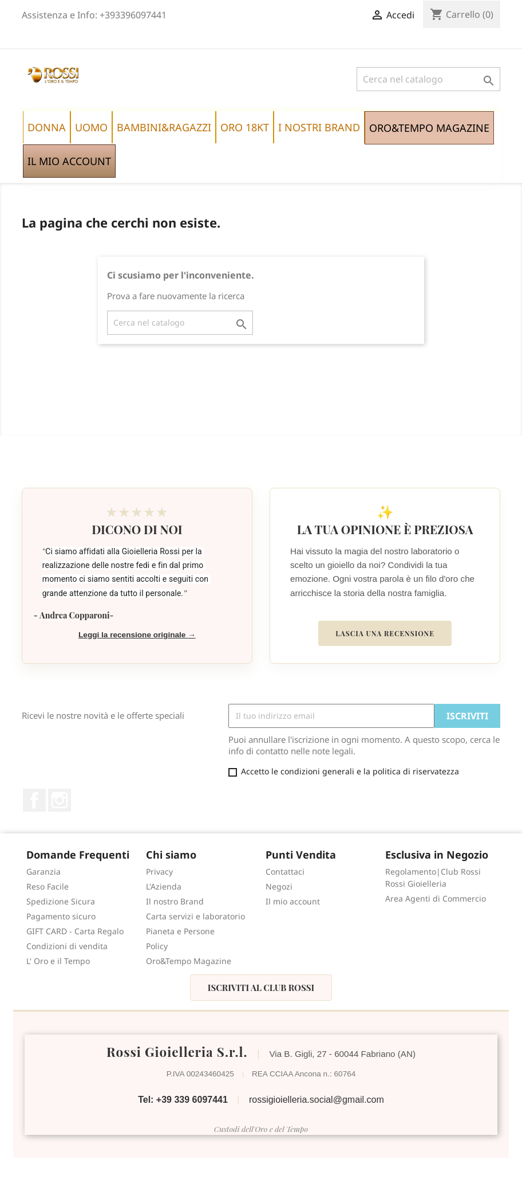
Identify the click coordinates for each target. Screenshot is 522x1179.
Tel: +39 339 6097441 (183, 1099)
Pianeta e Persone (180, 931)
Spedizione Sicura (60, 901)
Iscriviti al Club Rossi (261, 987)
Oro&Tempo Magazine (188, 960)
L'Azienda (163, 886)
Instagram (59, 800)
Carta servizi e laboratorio (195, 916)
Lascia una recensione (384, 633)
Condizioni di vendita (67, 946)
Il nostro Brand (175, 901)
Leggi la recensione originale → (137, 634)
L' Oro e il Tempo (58, 960)
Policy (157, 946)
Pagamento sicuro (61, 916)
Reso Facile (47, 886)
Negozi (279, 886)
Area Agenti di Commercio (435, 898)
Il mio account (293, 901)
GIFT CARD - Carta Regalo (75, 931)
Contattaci (285, 871)
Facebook (34, 800)
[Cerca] (428, 79)
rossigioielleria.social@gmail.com (316, 1099)
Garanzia (43, 871)
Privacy (159, 871)
